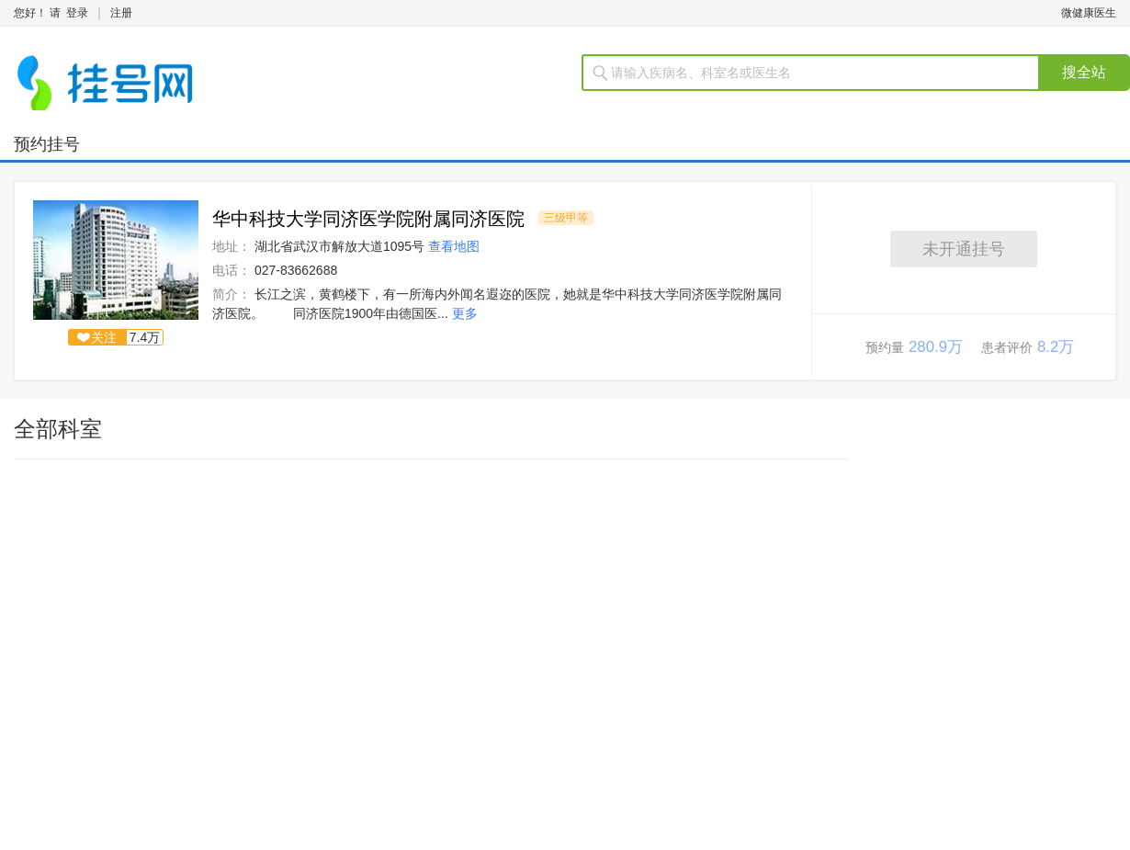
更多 (465, 313)
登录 (77, 12)
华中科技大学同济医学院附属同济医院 (368, 219)
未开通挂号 (963, 249)
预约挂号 (47, 144)
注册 (121, 12)
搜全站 (1084, 72)
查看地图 (454, 246)
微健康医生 (1088, 12)
